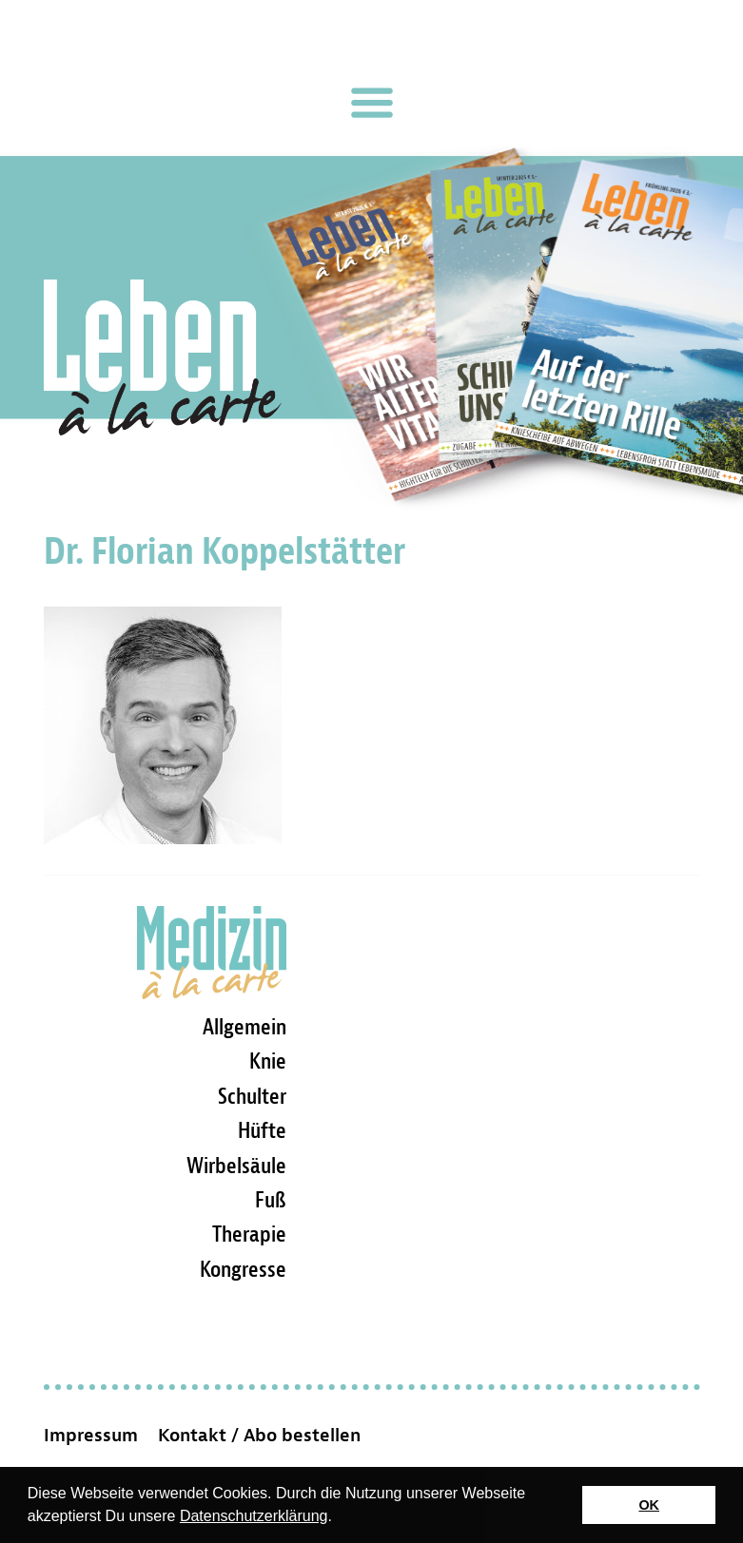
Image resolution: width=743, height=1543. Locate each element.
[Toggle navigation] (372, 102)
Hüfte (262, 1130)
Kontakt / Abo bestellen (259, 1435)
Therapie (249, 1234)
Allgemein (244, 1027)
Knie (267, 1061)
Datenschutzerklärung (254, 1516)
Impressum (91, 1435)
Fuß (270, 1200)
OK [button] (648, 1505)
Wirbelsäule (236, 1165)
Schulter (252, 1096)
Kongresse (243, 1269)
